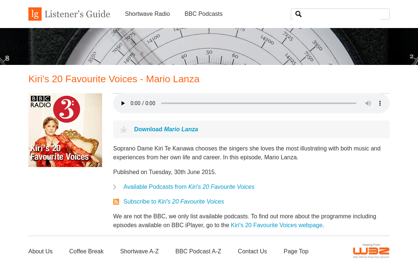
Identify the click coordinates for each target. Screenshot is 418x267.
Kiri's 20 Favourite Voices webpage (277, 225)
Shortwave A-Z (139, 251)
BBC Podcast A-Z (198, 251)
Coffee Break (86, 251)
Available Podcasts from (188, 187)
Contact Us (252, 251)
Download (166, 129)
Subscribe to (173, 201)
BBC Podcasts (204, 14)
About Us (40, 251)
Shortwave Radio (147, 14)
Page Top (295, 251)
